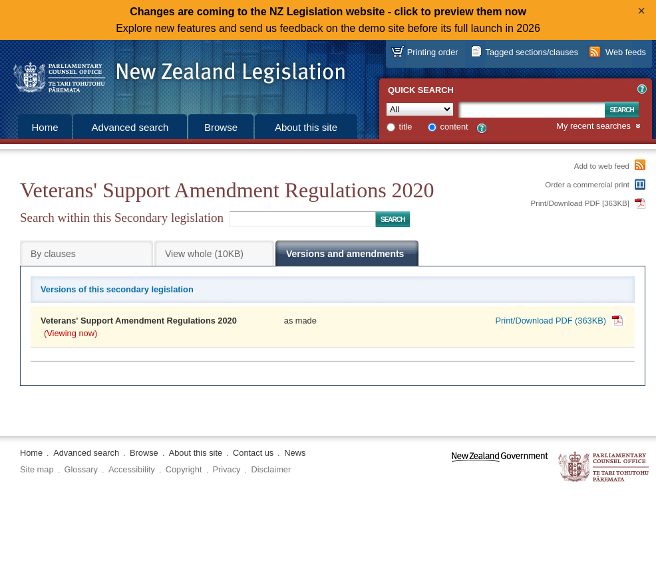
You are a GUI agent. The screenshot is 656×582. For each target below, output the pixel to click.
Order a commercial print (587, 185)
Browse (221, 127)
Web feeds (625, 52)
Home (44, 127)
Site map (37, 469)
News (294, 453)
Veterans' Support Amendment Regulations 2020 (139, 321)
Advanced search (130, 127)
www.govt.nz (500, 467)
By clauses (53, 253)
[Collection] (420, 109)
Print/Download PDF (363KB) (551, 321)
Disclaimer (271, 469)
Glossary (81, 469)
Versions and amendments (345, 253)
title (405, 127)
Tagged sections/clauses (532, 52)
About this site (306, 127)
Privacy (227, 469)
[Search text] (531, 110)
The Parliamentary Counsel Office (604, 467)
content (454, 127)
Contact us (253, 453)
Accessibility (131, 469)
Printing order (432, 52)
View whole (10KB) (204, 253)
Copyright (184, 469)
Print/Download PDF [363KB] (580, 203)
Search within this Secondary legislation (122, 218)
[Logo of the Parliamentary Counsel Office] (173, 73)
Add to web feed (601, 166)
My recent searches (593, 126)
